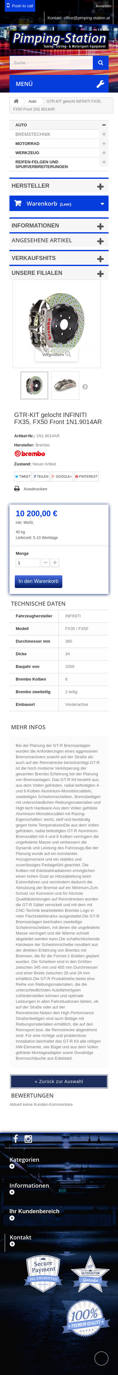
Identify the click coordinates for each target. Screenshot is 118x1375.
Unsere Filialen (37, 273)
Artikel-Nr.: (24, 435)
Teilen (41, 477)
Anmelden (103, 6)
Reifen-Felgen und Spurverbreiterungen (41, 164)
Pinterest (86, 477)
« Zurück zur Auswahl (59, 1081)
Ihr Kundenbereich (34, 1211)
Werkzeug (27, 152)
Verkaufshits (34, 258)
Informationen (35, 225)
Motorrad (27, 143)
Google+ (62, 477)
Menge (22, 553)
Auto (21, 125)
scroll (101, 1358)
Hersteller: (24, 445)
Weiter (85, 386)
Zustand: (22, 464)
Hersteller (30, 186)
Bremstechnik (32, 134)
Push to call (22, 5)
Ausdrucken (35, 489)
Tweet (23, 477)
